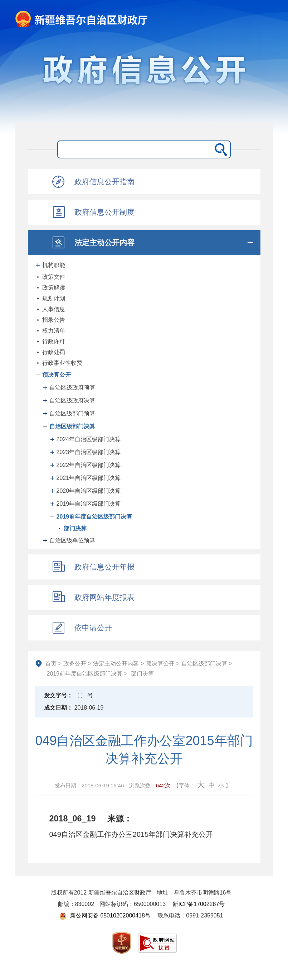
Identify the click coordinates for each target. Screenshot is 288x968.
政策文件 (53, 277)
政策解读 (53, 288)
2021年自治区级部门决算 (89, 478)
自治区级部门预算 (72, 413)
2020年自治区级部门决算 (89, 491)
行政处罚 (53, 352)
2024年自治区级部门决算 (89, 439)
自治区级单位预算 (72, 540)
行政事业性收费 (62, 363)
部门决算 (75, 528)
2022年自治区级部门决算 (89, 465)
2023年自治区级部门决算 (89, 452)
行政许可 (53, 341)
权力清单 (53, 331)
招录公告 (53, 320)
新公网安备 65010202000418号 (104, 915)
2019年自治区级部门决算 (89, 504)
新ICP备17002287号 (198, 904)
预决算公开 (56, 375)
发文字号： (58, 695)
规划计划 (53, 298)
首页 (51, 664)
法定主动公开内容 (116, 664)
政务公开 (74, 664)
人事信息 (53, 309)
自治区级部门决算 (72, 426)
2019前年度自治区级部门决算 (94, 517)
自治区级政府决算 (72, 400)
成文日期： (58, 708)
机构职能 (53, 265)
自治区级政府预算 (72, 388)
